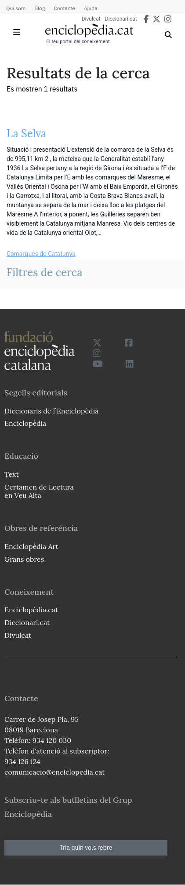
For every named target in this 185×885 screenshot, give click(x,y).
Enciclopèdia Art (31, 546)
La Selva (26, 133)
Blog (39, 8)
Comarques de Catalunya (41, 254)
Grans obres (24, 559)
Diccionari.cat (121, 19)
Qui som (15, 8)
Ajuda (91, 8)
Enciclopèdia (25, 423)
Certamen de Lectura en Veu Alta (39, 491)
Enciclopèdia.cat (31, 609)
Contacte (64, 8)
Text (11, 474)
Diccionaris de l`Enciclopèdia (51, 410)
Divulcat (91, 19)
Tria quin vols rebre (86, 848)
